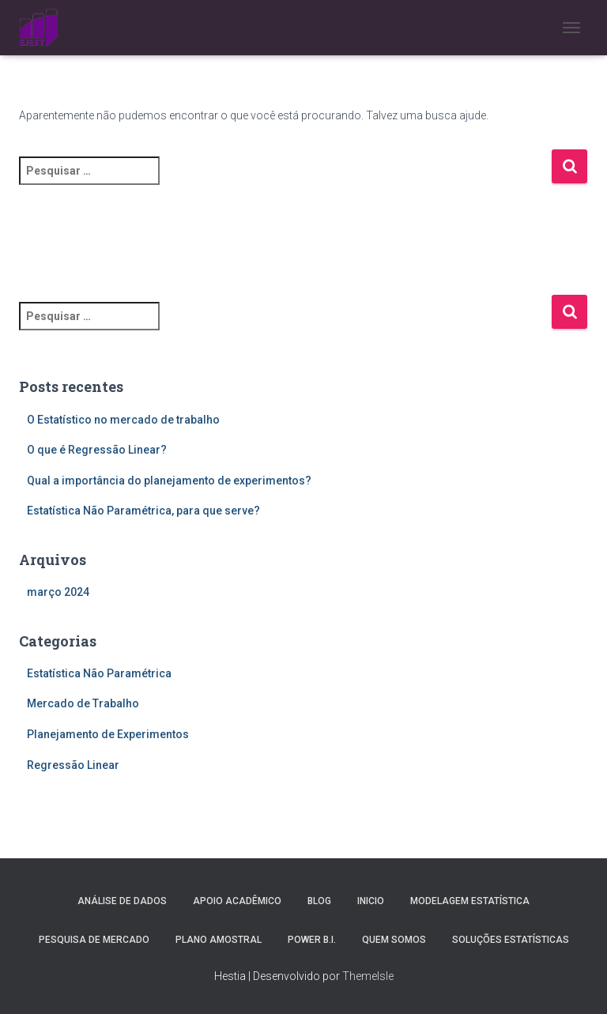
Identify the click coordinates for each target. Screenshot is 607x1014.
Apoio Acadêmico (237, 901)
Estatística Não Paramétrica (99, 673)
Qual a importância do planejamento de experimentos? (169, 480)
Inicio (370, 901)
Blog (319, 901)
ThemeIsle (368, 976)
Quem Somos (394, 939)
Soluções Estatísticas (510, 939)
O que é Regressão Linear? (97, 449)
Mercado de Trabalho (83, 703)
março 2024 (58, 592)
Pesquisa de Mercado (94, 939)
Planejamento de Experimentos (108, 734)
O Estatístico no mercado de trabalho (123, 419)
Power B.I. (312, 939)
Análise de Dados (122, 901)
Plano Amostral (218, 939)
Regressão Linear (73, 765)
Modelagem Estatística (470, 901)
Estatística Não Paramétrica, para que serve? (143, 510)
